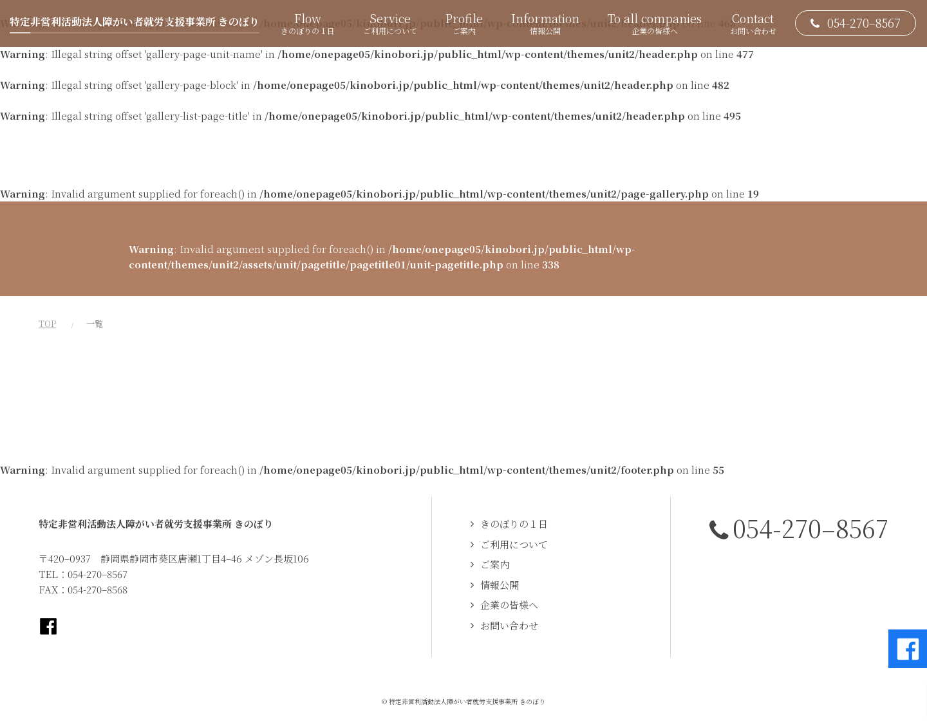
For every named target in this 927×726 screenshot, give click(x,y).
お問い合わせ (509, 625)
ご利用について (514, 544)
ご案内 (494, 564)
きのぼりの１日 (514, 523)
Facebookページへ (48, 626)
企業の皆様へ (509, 604)
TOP (47, 323)
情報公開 (499, 584)
